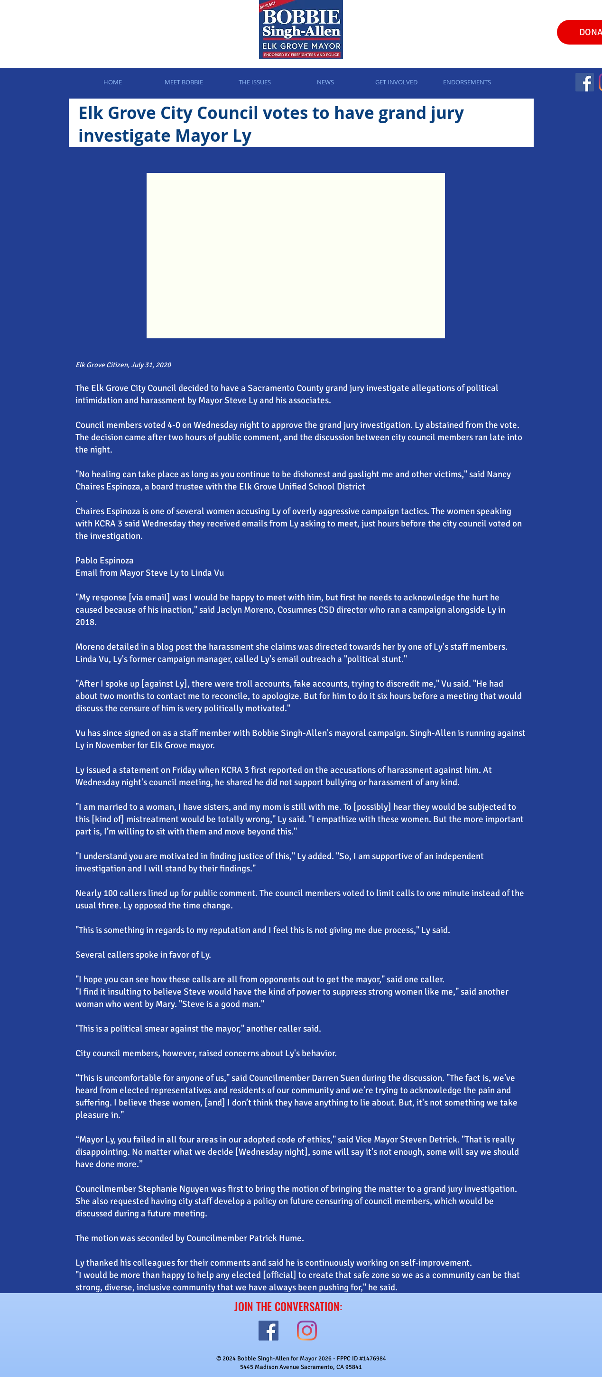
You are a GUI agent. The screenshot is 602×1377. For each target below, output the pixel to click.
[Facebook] (584, 82)
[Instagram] (307, 1331)
